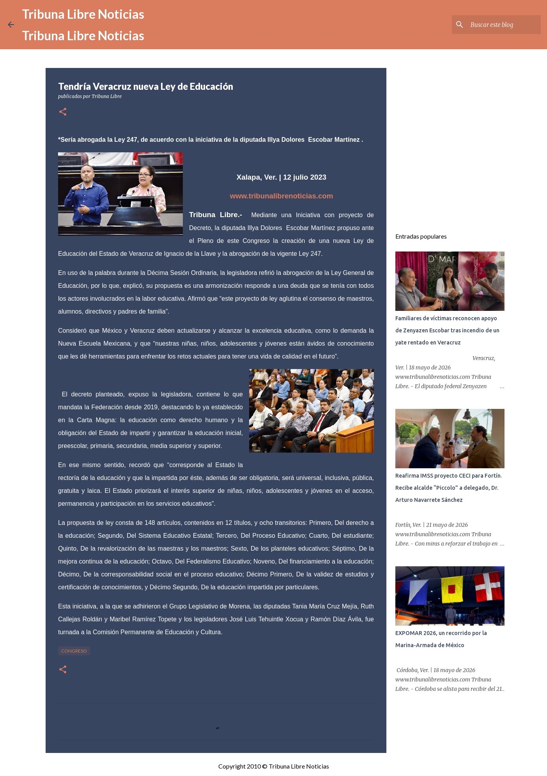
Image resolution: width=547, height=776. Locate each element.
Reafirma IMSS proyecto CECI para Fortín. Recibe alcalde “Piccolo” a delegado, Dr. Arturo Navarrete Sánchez (448, 488)
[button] (62, 112)
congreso (74, 651)
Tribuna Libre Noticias (83, 13)
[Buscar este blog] (500, 24)
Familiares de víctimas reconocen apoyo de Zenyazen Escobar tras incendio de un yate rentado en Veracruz (447, 330)
